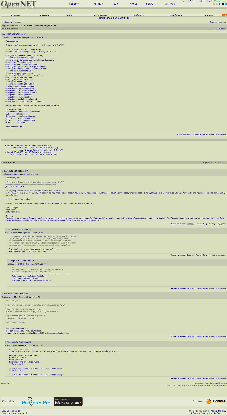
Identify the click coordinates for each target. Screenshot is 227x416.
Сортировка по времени (212, 163)
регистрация (207, 1)
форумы (15, 15)
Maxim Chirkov (218, 411)
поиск (69, 15)
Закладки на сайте (11, 411)
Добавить (195, 413)
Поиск (167, 4)
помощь (44, 15)
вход (199, 1)
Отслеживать (221, 28)
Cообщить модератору (217, 134)
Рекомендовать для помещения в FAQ (213, 385)
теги (173, 4)
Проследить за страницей (14, 413)
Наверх (205, 224)
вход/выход (176, 15)
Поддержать (207, 413)
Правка (205, 134)
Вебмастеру (220, 413)
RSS (224, 163)
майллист (139, 15)
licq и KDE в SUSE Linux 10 (19, 146)
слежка (209, 15)
